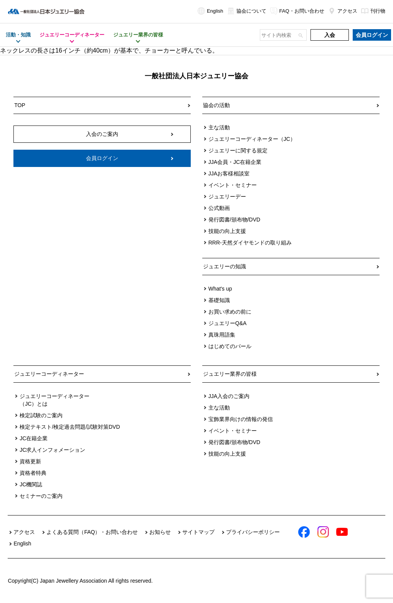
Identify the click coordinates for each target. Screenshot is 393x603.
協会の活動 (216, 105)
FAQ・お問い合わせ (297, 11)
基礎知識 (219, 300)
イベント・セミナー (232, 185)
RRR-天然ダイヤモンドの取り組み (250, 243)
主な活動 (219, 127)
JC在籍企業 (34, 438)
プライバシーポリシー (253, 532)
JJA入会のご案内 (228, 396)
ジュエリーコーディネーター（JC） (252, 139)
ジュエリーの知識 (224, 266)
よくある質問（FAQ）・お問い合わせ (92, 532)
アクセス (342, 11)
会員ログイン (372, 35)
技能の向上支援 (227, 231)
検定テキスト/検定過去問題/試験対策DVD (70, 427)
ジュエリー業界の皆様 (230, 374)
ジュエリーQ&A (227, 323)
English (210, 11)
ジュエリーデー (227, 196)
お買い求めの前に (229, 312)
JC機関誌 (31, 484)
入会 (329, 35)
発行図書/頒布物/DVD (234, 219)
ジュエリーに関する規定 (238, 150)
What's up (220, 289)
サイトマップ (198, 532)
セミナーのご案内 (41, 496)
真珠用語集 (221, 335)
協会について (246, 11)
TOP (19, 105)
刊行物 (373, 11)
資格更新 (30, 461)
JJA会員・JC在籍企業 (234, 162)
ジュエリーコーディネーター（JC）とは (54, 400)
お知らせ (160, 532)
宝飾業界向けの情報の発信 (240, 419)
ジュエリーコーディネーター (49, 374)
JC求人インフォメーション (52, 450)
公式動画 (219, 208)
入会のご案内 (102, 134)
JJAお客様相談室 (228, 173)
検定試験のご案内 (41, 415)
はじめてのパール (229, 346)
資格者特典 (33, 473)
